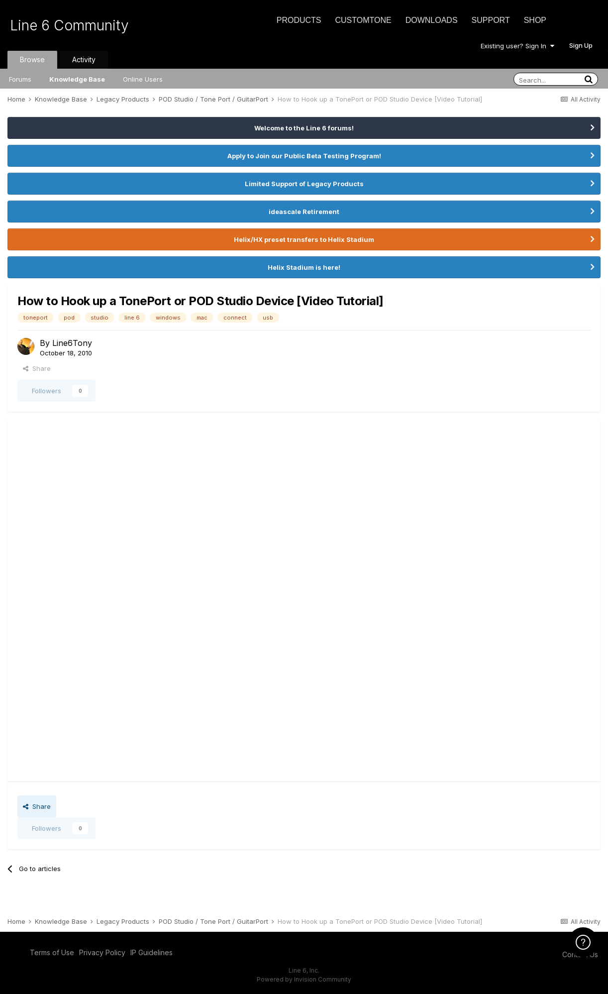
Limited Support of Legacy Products (304, 184)
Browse (32, 59)
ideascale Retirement (304, 212)
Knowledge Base (77, 79)
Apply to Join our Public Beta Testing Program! (304, 156)
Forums (20, 79)
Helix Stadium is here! (304, 267)
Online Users (143, 79)
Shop (535, 20)
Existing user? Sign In (517, 46)
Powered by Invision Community (304, 979)
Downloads (431, 20)
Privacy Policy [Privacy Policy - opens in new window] (102, 952)
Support (491, 20)
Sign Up (581, 45)
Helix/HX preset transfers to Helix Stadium (304, 239)
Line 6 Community (69, 25)
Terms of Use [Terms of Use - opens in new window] (52, 952)
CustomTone (363, 20)
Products (299, 20)
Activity (84, 59)
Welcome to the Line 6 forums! (304, 128)
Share (37, 368)
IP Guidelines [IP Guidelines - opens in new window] (151, 952)
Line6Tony (72, 343)
